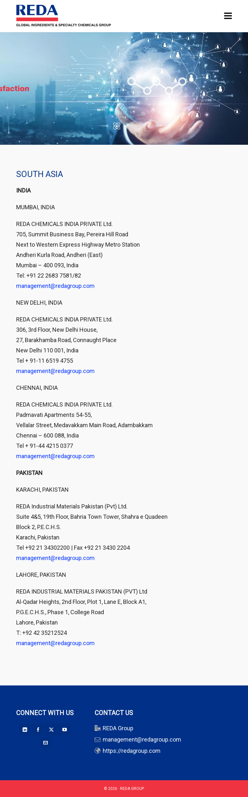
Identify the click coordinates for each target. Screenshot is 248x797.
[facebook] (38, 729)
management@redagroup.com (55, 285)
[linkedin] (25, 729)
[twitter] (51, 729)
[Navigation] (228, 16)
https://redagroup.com (131, 750)
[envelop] (45, 743)
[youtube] (64, 729)
